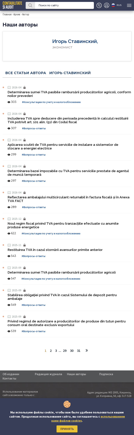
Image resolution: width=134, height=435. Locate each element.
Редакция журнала (48, 374)
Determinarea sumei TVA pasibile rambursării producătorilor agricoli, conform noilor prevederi (69, 94)
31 (78, 350)
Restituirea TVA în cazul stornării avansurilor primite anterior (55, 250)
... (60, 350)
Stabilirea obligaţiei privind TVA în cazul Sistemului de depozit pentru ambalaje (62, 296)
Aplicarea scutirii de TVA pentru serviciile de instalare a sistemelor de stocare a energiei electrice (63, 146)
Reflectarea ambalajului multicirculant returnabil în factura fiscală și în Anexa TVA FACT (68, 199)
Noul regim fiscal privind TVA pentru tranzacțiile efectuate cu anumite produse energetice (63, 225)
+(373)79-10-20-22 (99, 5)
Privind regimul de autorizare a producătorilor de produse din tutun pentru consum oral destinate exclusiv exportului (67, 323)
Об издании (11, 374)
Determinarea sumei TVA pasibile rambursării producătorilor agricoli (62, 272)
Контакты (9, 378)
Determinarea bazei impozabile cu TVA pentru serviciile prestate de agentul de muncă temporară (68, 172)
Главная (7, 14)
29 (64, 350)
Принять (67, 429)
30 (71, 350)
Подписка (106, 374)
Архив (16, 14)
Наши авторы (76, 374)
